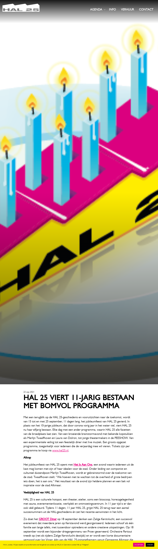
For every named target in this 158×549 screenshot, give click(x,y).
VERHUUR (127, 9)
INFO (112, 9)
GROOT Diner (48, 519)
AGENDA (96, 9)
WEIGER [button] (150, 545)
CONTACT (146, 9)
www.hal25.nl (60, 450)
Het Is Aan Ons (83, 464)
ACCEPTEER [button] (139, 545)
